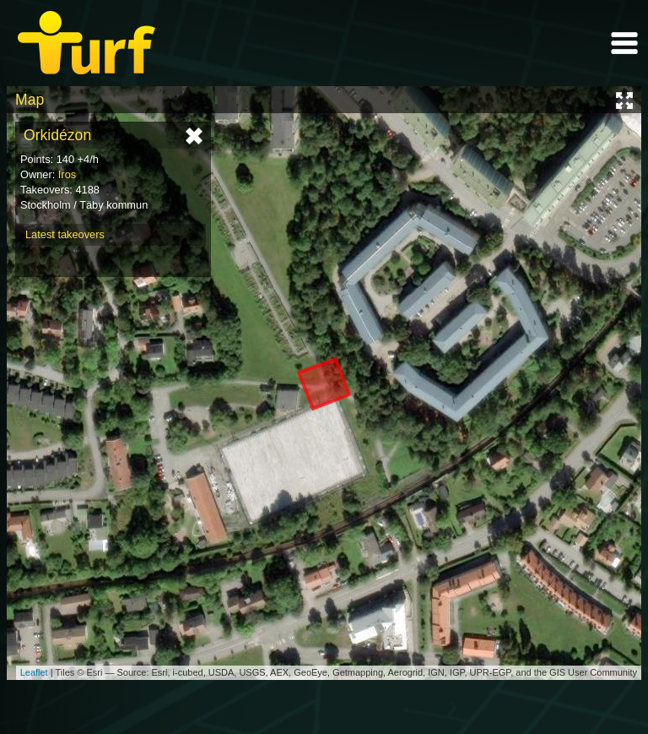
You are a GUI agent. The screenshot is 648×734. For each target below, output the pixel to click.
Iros (67, 174)
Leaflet (34, 672)
